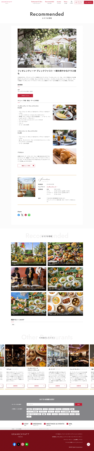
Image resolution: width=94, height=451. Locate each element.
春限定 (29, 409)
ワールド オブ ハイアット (69, 434)
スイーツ (51, 411)
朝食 (13, 324)
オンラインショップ (80, 2)
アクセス (80, 439)
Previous (4, 366)
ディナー (51, 409)
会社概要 (76, 439)
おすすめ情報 (18, 429)
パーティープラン (63, 414)
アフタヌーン (43, 411)
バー (49, 414)
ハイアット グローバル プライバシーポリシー (73, 436)
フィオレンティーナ (51, 186)
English (71, 3)
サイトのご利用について (71, 442)
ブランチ (58, 409)
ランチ (45, 409)
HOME (13, 429)
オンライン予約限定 (32, 411)
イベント (55, 414)
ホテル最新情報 (65, 411)
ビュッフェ (66, 409)
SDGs (29, 416)
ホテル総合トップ (59, 434)
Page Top (88, 446)
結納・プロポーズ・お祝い (34, 414)
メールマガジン (79, 434)
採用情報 (54, 436)
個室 (44, 414)
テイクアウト (75, 411)
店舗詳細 (15, 386)
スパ (77, 414)
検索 (78, 404)
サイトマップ (79, 442)
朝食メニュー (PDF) (26, 165)
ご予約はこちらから (25, 95)
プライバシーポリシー (68, 439)
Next (90, 366)
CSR (58, 436)
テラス (57, 411)
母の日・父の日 (37, 409)
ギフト (72, 414)
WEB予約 (89, 2)
